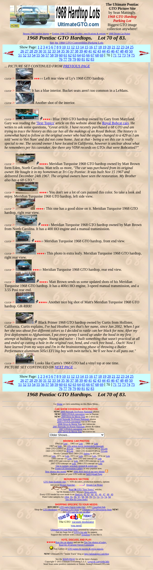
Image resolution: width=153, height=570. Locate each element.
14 (82, 47)
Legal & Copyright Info (98, 561)
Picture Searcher (67, 485)
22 (118, 47)
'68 (82, 497)
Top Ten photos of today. (95, 542)
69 (101, 55)
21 (113, 47)
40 (85, 51)
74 (128, 55)
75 (133, 55)
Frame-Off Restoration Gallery (69, 468)
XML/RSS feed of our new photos (89, 471)
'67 (79, 497)
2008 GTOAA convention (69, 421)
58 (52, 55)
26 (22, 51)
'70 (90, 497)
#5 (96, 494)
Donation (85, 534)
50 (131, 51)
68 (97, 55)
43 (99, 51)
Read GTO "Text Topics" (81, 489)
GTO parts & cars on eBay (78, 512)
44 (103, 51)
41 (90, 51)
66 (88, 55)
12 (73, 47)
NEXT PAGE (64, 367)
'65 (71, 497)
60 (61, 55)
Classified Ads (98, 507)
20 (109, 47)
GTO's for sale (80, 532)
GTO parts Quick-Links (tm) (72, 507)
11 (68, 47)
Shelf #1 (79, 494)
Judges (87, 453)
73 (124, 55)
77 (65, 59)
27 (27, 51)
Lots (65, 443)
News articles (90, 492)
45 (108, 51)
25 (132, 47)
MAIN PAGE (69, 559)
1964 (66, 497)
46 (113, 51)
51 (20, 55)
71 (115, 55)
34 (58, 51)
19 (104, 47)
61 (65, 55)
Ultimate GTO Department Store (97, 509)
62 (70, 55)
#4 (92, 494)
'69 (86, 497)
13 (77, 47)
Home (59, 404)
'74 (105, 497)
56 (43, 55)
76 (60, 59)
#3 (88, 494)
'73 (101, 497)
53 (29, 55)
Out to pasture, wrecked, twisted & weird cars (76, 466)
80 (79, 59)
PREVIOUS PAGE (76, 66)
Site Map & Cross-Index (76, 500)
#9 (112, 494)
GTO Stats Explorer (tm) (54, 481)
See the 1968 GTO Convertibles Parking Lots (76, 42)
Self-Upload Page (94, 474)
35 (63, 51)
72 (119, 55)
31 (45, 51)
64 (79, 55)
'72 (98, 497)
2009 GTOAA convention (73, 414)
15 (86, 47)
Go (55, 404)
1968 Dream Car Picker (119, 33)
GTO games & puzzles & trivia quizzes (85, 549)
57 (47, 55)
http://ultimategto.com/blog (96, 554)
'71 (94, 497)
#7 (104, 494)
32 (49, 51)
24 (127, 47)
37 (72, 51)
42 (94, 51)
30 (40, 51)
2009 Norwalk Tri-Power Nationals (77, 411)
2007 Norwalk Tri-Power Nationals (69, 426)
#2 (85, 494)
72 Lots (104, 451)
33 (54, 51)
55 (38, 55)
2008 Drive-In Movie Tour (70, 424)
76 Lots (104, 448)
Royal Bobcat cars (115, 123)
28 (31, 51)
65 (83, 55)
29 (36, 51)
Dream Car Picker (94, 485)
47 (117, 51)
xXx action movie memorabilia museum (85, 446)
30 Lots (70, 448)
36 (67, 51)
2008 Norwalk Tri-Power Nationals (73, 419)
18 (100, 47)
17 (95, 47)
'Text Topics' (45, 123)
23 (122, 47)
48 (122, 51)
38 (76, 51)
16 (91, 47)
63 (74, 55)
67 (92, 55)
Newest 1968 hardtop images (36, 33)
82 (88, 59)
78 (70, 59)
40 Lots (70, 451)
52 (24, 55)
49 (126, 51)
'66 (75, 497)
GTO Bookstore (50, 509)
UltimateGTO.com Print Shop (64, 529)
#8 (108, 494)
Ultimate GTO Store (70, 509)
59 (56, 55)
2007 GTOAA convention (71, 429)
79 (74, 59)
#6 (100, 494)
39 (81, 51)
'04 (109, 497)
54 (34, 55)
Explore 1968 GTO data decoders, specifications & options (79, 33)
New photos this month (55, 471)
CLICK (8, 79)
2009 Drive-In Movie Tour (73, 416)
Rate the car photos (64, 542)
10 (64, 47)
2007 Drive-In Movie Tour (70, 431)
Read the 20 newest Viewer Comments (76, 545)
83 (92, 59)
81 (83, 59)
